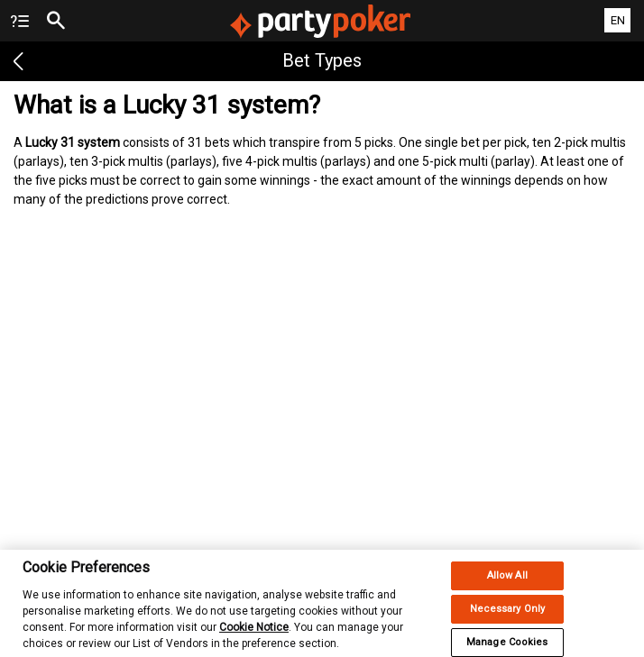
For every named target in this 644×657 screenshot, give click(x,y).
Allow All (507, 582)
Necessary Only (508, 615)
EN (618, 20)
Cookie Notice (254, 633)
